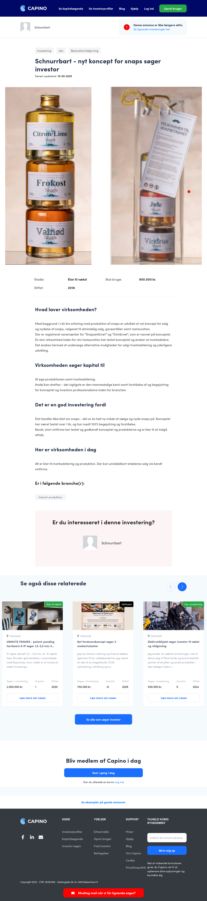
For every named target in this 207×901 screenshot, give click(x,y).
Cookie (130, 861)
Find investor (102, 846)
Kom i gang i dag (103, 773)
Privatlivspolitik (136, 868)
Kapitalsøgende (72, 839)
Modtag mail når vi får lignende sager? (103, 893)
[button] (170, 586)
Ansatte (39, 681)
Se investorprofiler (101, 8)
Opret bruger (173, 8)
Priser (129, 832)
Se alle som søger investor (103, 719)
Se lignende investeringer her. (152, 29)
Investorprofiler (72, 832)
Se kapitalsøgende (71, 8)
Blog (122, 8)
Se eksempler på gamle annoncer (103, 802)
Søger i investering (17, 681)
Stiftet (54, 681)
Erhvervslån (101, 832)
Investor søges (71, 846)
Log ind (149, 8)
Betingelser (101, 853)
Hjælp (134, 8)
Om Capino (133, 853)
